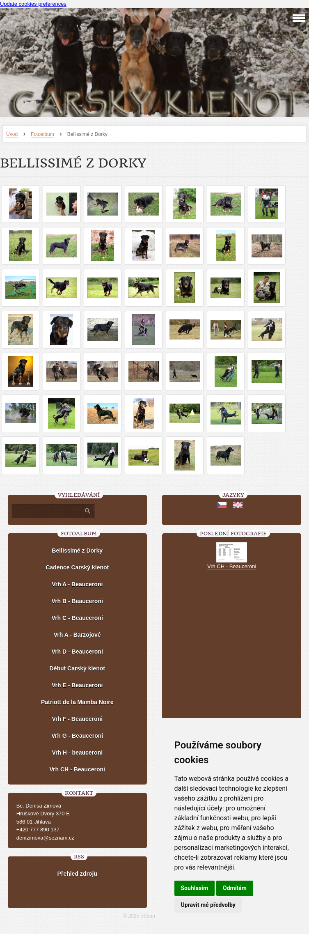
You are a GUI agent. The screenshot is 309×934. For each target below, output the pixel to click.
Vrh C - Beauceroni (77, 618)
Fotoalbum (42, 134)
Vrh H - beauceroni (77, 752)
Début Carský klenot (77, 668)
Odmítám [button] (235, 888)
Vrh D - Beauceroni (77, 651)
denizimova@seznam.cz (45, 838)
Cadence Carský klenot (77, 567)
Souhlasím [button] (194, 888)
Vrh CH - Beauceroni (77, 769)
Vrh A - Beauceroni (77, 584)
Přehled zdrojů (77, 873)
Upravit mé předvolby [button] (208, 905)
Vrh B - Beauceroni (77, 601)
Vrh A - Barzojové (77, 634)
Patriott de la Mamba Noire (77, 702)
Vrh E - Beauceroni (77, 685)
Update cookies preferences (33, 4)
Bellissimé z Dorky (77, 550)
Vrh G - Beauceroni (77, 735)
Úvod (12, 134)
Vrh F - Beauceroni (77, 719)
